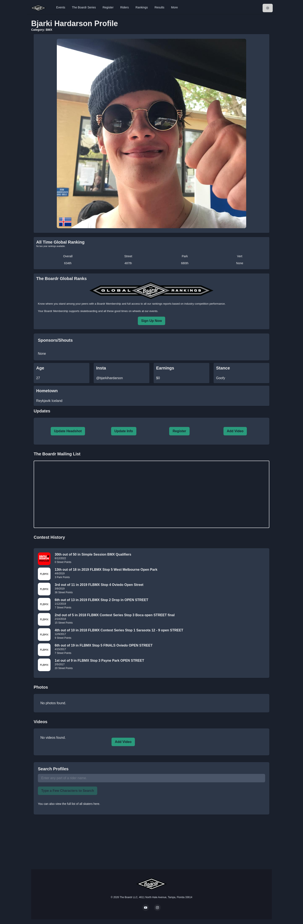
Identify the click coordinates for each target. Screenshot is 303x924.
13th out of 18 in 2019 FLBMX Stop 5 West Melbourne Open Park (106, 569)
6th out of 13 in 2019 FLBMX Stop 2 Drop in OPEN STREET (101, 600)
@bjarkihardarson (109, 378)
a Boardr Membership (108, 303)
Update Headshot (68, 431)
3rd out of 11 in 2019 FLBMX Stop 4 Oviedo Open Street (99, 585)
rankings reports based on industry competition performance (188, 303)
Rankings (142, 7)
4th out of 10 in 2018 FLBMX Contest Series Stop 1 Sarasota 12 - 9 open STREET (119, 630)
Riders (124, 7)
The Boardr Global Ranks (61, 278)
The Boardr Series (84, 7)
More (174, 7)
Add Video (235, 431)
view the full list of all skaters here (78, 803)
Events (60, 7)
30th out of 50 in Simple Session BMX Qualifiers (93, 554)
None (239, 263)
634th (68, 263)
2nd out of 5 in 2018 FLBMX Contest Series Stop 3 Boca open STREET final (115, 615)
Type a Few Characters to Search (67, 790)
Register (107, 7)
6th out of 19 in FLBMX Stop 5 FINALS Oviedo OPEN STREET (104, 645)
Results (159, 7)
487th (128, 263)
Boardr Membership (56, 311)
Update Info (123, 431)
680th (185, 263)
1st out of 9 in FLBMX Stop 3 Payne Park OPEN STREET (99, 660)
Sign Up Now (151, 321)
